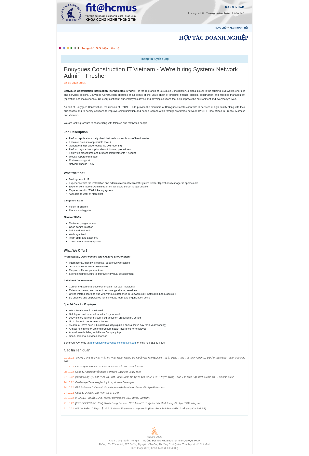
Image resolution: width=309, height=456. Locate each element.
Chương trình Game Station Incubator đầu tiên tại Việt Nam (109, 366)
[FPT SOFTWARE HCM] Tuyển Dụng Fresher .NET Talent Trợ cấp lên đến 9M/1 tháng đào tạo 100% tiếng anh (138, 403)
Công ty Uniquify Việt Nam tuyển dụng (97, 392)
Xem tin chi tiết (239, 28)
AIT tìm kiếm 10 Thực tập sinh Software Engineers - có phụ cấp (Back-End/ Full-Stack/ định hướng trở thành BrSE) (140, 408)
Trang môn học (218, 13)
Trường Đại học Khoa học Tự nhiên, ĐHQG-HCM (171, 440)
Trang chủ (196, 13)
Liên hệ (238, 13)
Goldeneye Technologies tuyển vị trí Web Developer (104, 382)
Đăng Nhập (234, 7)
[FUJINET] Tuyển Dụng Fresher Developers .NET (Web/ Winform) (112, 397)
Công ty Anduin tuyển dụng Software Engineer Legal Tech (108, 371)
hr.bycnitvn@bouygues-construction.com (113, 342)
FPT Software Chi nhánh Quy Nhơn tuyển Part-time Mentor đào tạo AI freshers (120, 387)
